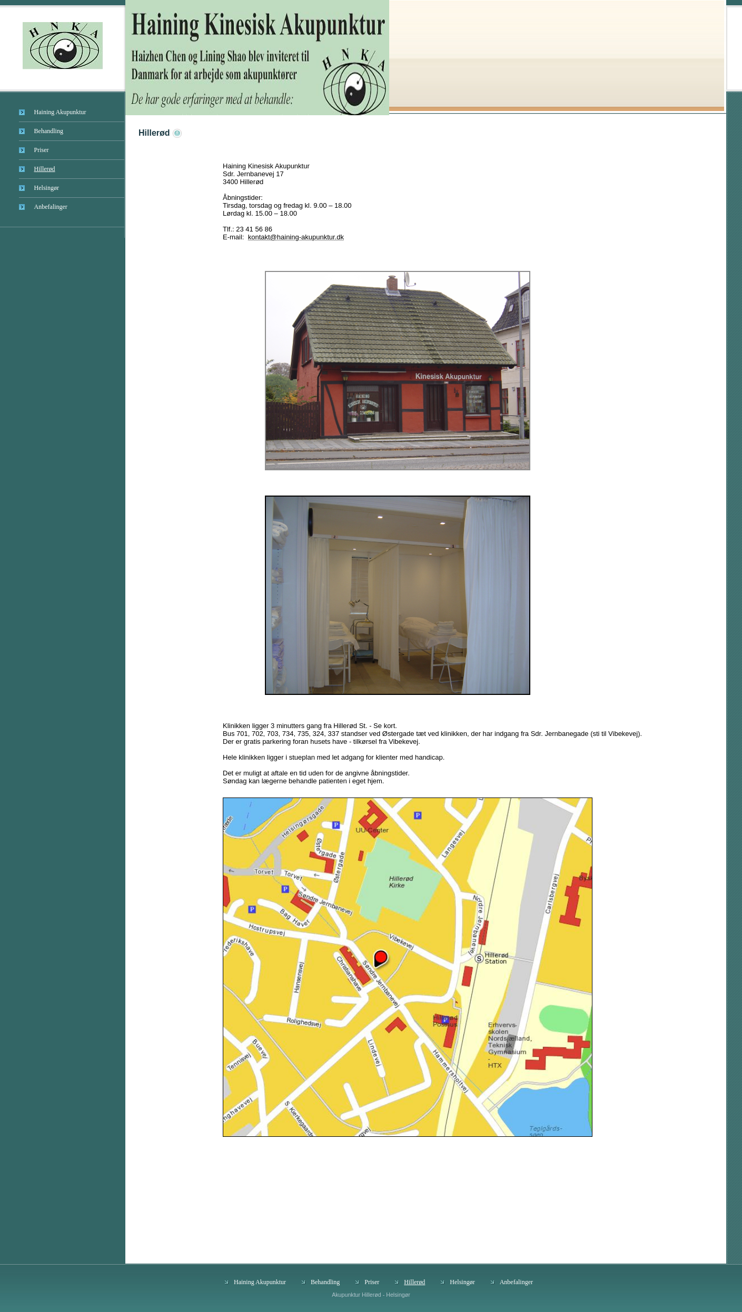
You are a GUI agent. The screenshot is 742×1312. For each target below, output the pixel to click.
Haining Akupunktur (60, 112)
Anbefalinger (50, 206)
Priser (41, 150)
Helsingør (46, 187)
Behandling (48, 131)
